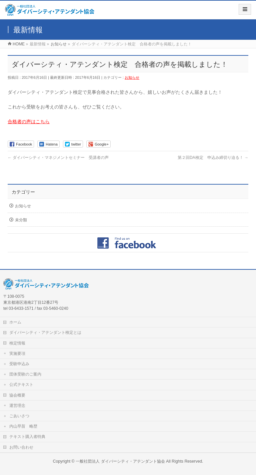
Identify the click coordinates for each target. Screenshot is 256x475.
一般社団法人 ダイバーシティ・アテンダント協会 (120, 461)
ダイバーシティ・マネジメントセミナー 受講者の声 (58, 157)
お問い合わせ (21, 447)
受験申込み (19, 364)
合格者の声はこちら (29, 121)
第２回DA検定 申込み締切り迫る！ (213, 157)
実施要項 (17, 353)
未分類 (21, 220)
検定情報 (17, 343)
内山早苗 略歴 (23, 426)
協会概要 (17, 395)
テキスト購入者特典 (27, 436)
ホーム (15, 322)
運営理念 (17, 405)
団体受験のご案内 (25, 374)
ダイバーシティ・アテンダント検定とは (45, 332)
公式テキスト (21, 384)
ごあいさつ (19, 416)
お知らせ (132, 77)
